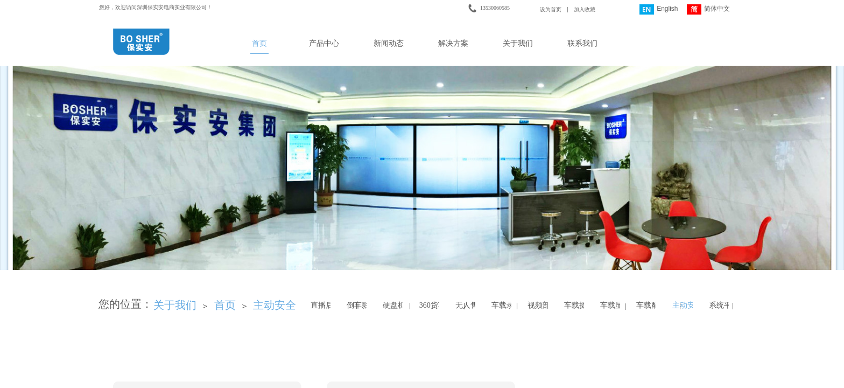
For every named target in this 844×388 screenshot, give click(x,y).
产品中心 (324, 43)
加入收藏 (584, 9)
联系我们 (582, 43)
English (658, 9)
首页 (259, 43)
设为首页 (550, 9)
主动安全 (274, 305)
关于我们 (518, 43)
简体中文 (708, 9)
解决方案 (453, 43)
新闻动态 (389, 43)
